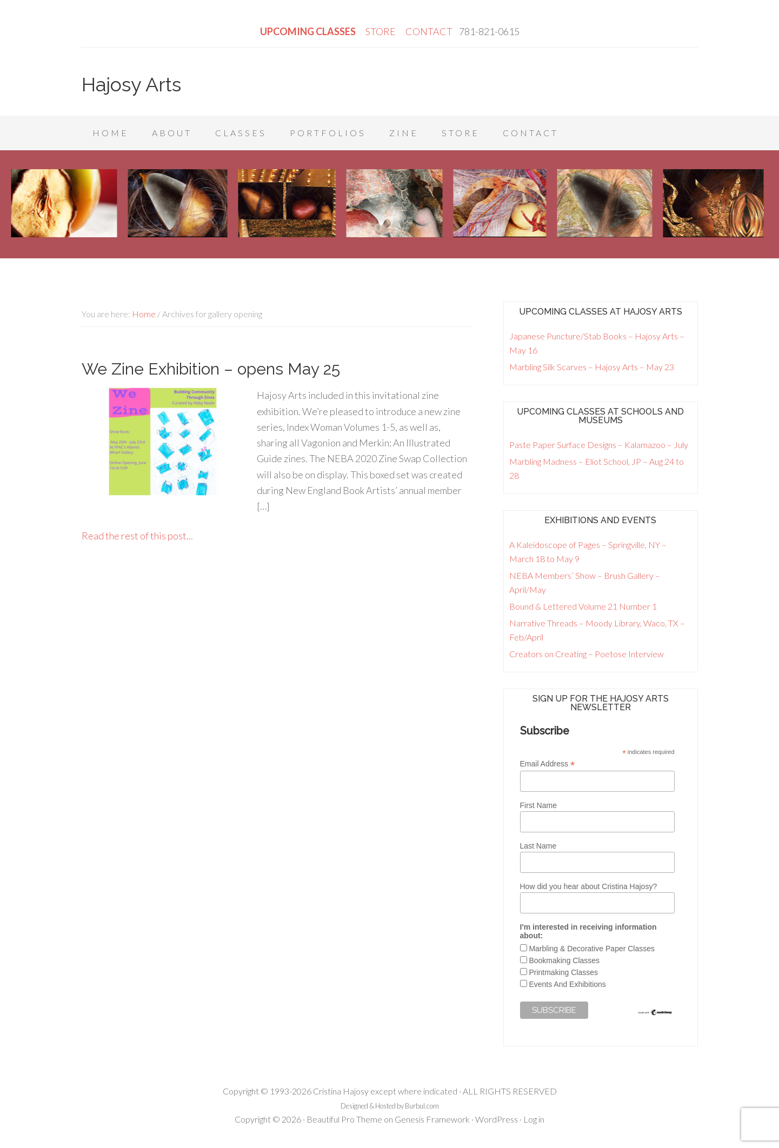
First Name (538, 805)
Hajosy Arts (131, 84)
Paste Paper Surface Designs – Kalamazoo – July (598, 444)
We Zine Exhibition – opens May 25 (211, 368)
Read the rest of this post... (137, 536)
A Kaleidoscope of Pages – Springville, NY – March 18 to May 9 (588, 551)
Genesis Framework (432, 1119)
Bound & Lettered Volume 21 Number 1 (583, 606)
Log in (533, 1119)
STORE (381, 31)
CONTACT (428, 31)
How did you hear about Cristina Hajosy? (588, 886)
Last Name (538, 846)
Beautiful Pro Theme (344, 1119)
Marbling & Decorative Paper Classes (592, 948)
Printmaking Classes (563, 972)
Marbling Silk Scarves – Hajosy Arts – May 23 (591, 367)
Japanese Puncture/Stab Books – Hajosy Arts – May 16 (596, 343)
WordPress (496, 1119)
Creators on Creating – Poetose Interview (586, 654)
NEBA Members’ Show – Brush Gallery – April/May (584, 582)
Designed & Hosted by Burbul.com (390, 1106)
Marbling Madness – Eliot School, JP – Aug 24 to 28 (596, 468)
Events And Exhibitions (567, 984)
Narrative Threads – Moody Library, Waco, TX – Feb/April (597, 630)
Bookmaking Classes (564, 960)
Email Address (547, 764)
